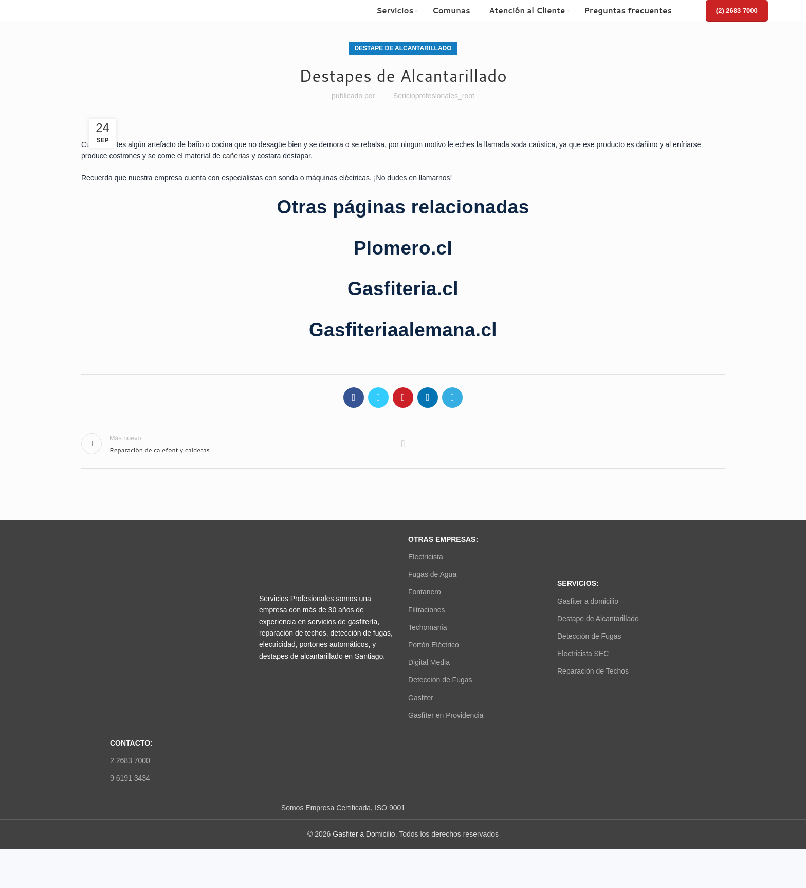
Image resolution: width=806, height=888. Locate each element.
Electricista (425, 557)
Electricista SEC (583, 653)
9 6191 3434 (130, 778)
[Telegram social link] (452, 397)
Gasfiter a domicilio (587, 601)
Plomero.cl (403, 248)
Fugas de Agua (432, 574)
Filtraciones (426, 610)
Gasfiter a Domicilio (364, 834)
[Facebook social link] (353, 397)
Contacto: (131, 743)
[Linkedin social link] (427, 397)
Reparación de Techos (593, 671)
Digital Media (429, 662)
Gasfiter (420, 698)
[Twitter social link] (378, 397)
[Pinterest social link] (403, 397)
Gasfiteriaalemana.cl (403, 329)
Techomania (427, 627)
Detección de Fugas (440, 680)
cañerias (236, 156)
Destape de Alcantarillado (402, 48)
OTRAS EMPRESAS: (443, 539)
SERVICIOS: (578, 583)
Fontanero (424, 592)
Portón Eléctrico (433, 645)
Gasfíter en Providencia (445, 715)
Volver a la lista (403, 443)
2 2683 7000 (130, 760)
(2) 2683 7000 (737, 10)
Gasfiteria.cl (403, 288)
